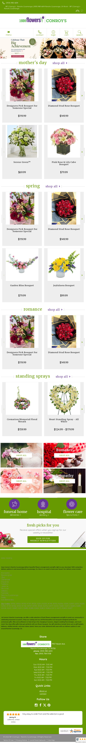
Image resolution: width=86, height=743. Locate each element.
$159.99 (22, 429)
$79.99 (64, 172)
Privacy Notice (21, 740)
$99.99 (64, 295)
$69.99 (22, 172)
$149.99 (64, 115)
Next (82, 95)
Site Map (51, 740)
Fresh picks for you (43, 528)
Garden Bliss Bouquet (22, 285)
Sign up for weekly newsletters (43, 539)
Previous (3, 95)
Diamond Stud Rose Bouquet (64, 106)
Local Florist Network (37, 740)
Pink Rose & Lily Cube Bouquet (64, 163)
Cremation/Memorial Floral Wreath (22, 420)
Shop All (59, 63)
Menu (8, 34)
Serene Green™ (22, 162)
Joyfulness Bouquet (64, 285)
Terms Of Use (8, 740)
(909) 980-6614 (12, 3)
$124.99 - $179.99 (64, 429)
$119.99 (22, 115)
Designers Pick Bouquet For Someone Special (22, 107)
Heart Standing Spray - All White (64, 420)
